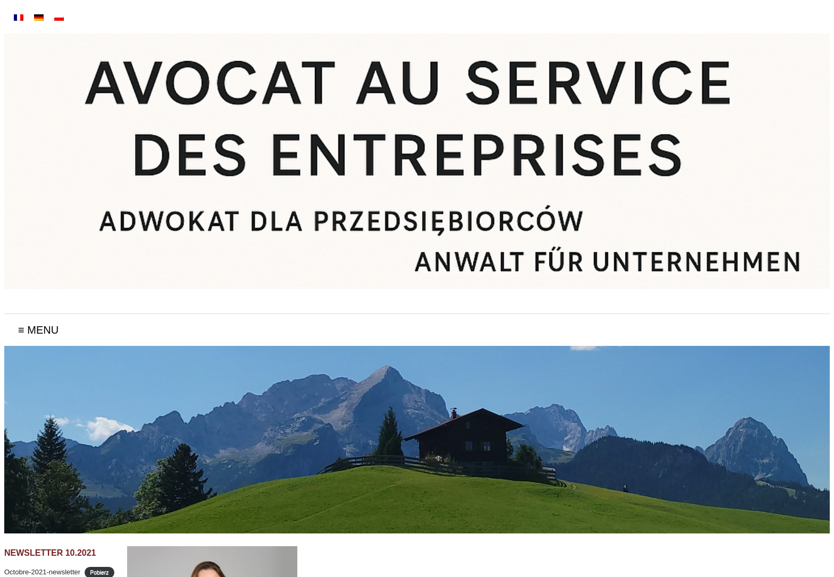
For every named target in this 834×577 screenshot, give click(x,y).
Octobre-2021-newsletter (42, 572)
